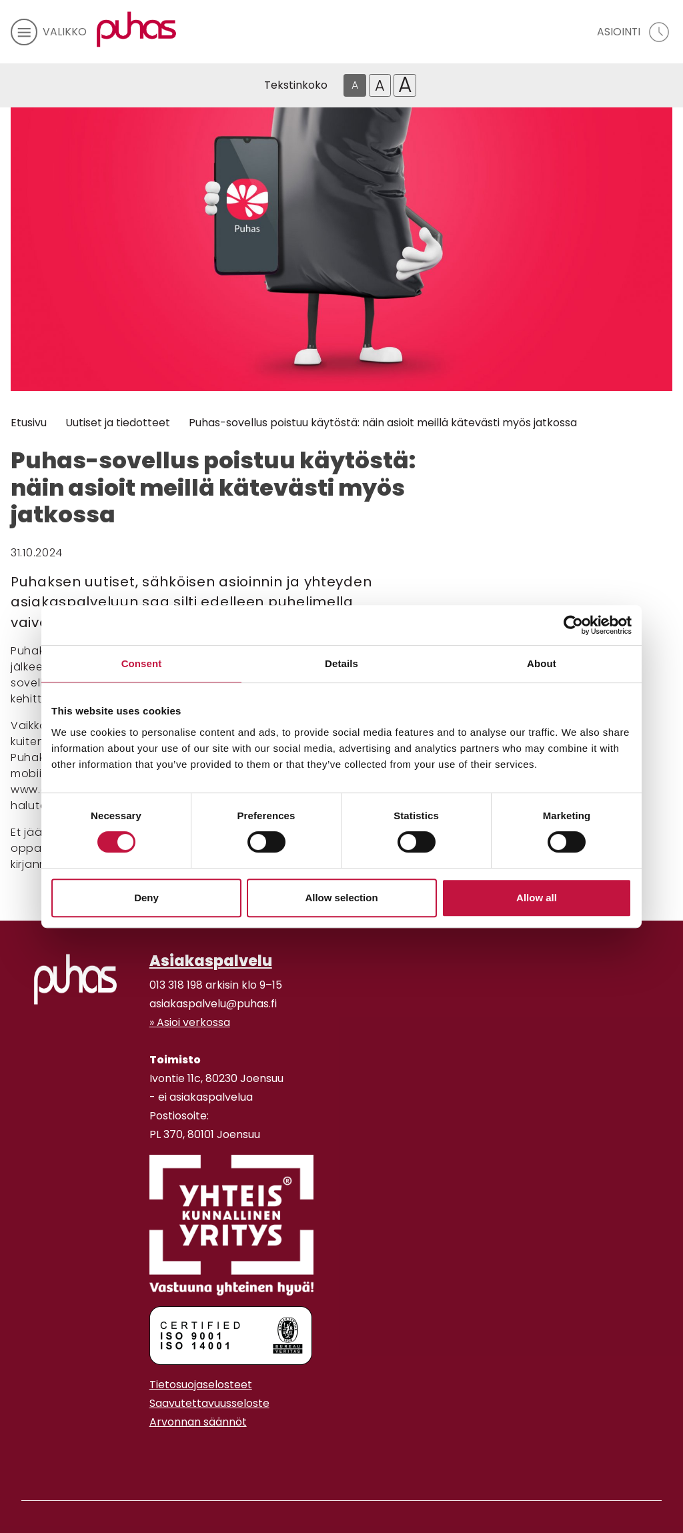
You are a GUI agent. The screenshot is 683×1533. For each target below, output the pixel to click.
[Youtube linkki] (165, 1455)
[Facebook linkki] (144, 1455)
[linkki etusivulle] (75, 979)
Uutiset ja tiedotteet (117, 422)
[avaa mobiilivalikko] (49, 32)
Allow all (536, 897)
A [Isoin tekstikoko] (405, 85)
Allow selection (341, 897)
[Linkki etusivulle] (137, 29)
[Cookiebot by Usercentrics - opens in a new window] (573, 625)
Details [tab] (341, 663)
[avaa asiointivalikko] (634, 32)
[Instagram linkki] (154, 1455)
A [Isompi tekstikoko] (380, 85)
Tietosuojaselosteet (200, 1384)
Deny (146, 897)
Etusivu (29, 422)
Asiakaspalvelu (210, 961)
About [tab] (541, 663)
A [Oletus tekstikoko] (355, 85)
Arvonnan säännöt (198, 1422)
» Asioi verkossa (189, 1022)
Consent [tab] (141, 663)
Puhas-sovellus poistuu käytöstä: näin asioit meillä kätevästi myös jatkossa (383, 422)
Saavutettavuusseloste (209, 1403)
